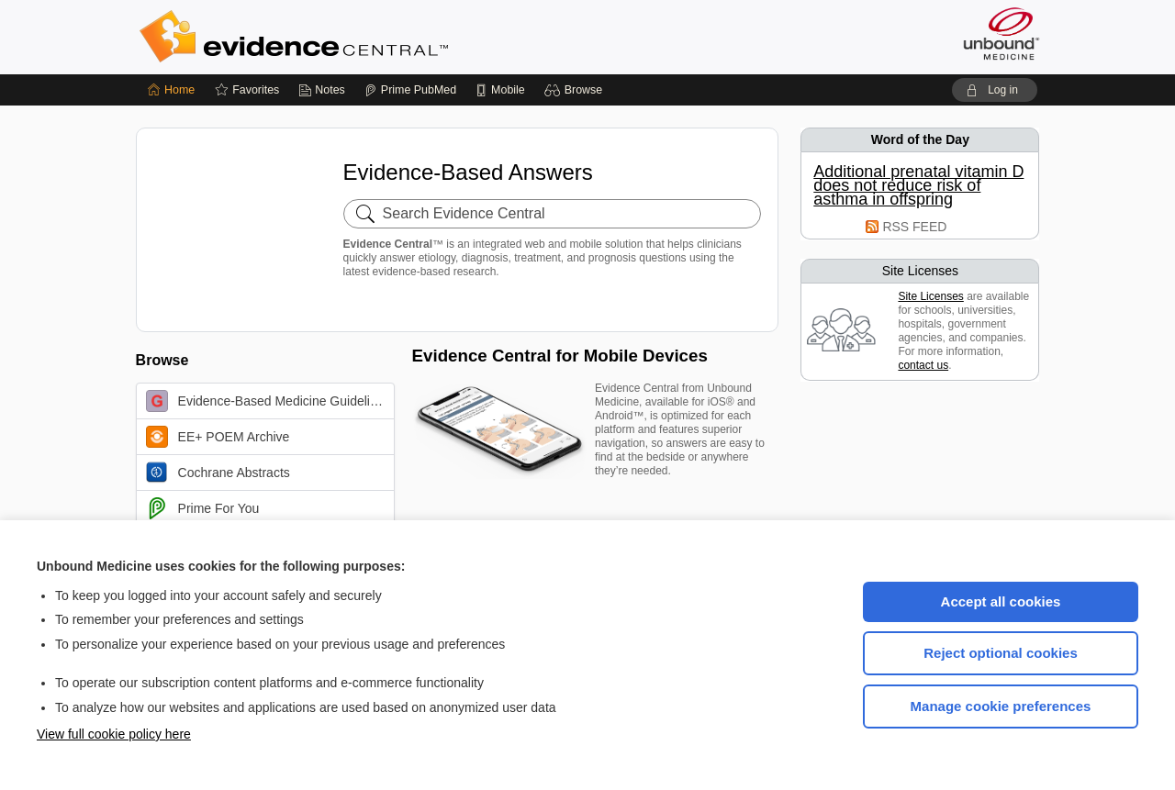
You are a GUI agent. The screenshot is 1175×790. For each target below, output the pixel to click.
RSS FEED (914, 226)
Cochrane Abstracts (218, 473)
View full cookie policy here (114, 734)
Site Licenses (930, 296)
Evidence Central (367, 36)
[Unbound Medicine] (1001, 33)
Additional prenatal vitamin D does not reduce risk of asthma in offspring (918, 185)
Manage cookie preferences (1001, 706)
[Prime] (410, 90)
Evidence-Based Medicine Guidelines (268, 401)
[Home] (171, 90)
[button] (576, 90)
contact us (923, 365)
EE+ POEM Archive (218, 437)
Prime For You (203, 508)
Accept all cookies (1001, 601)
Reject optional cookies (1000, 653)
